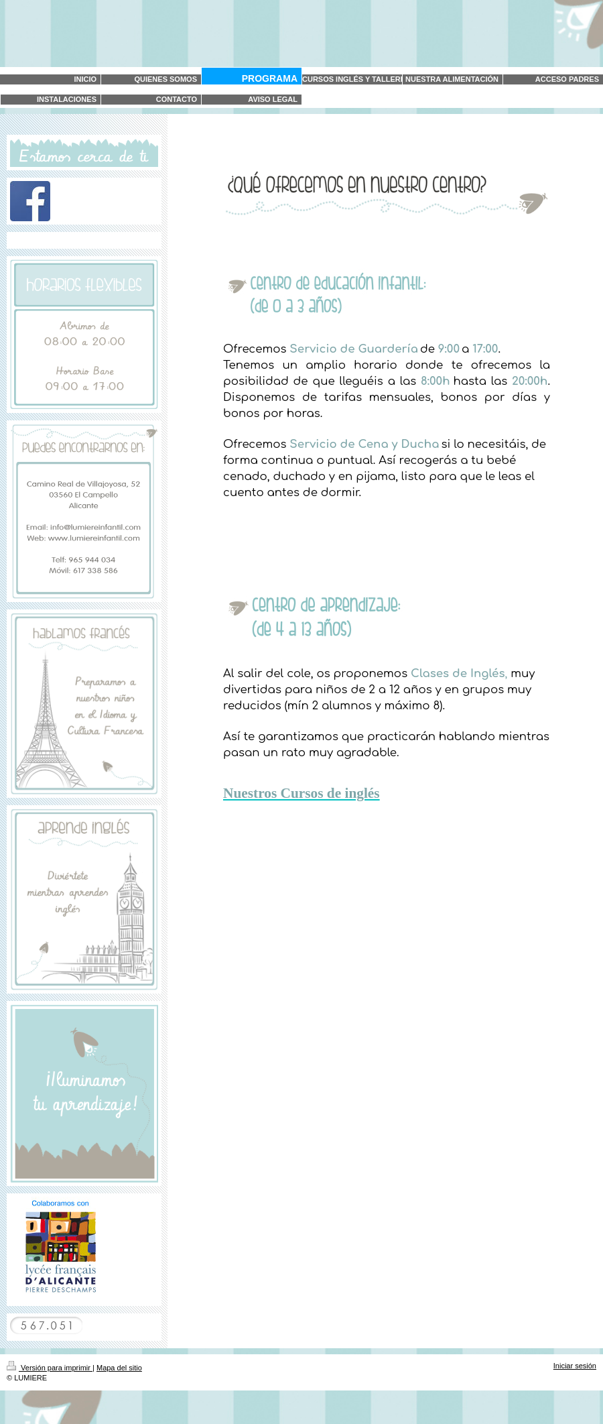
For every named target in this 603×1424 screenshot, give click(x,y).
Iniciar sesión (574, 1366)
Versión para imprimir (49, 1368)
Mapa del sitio (119, 1368)
